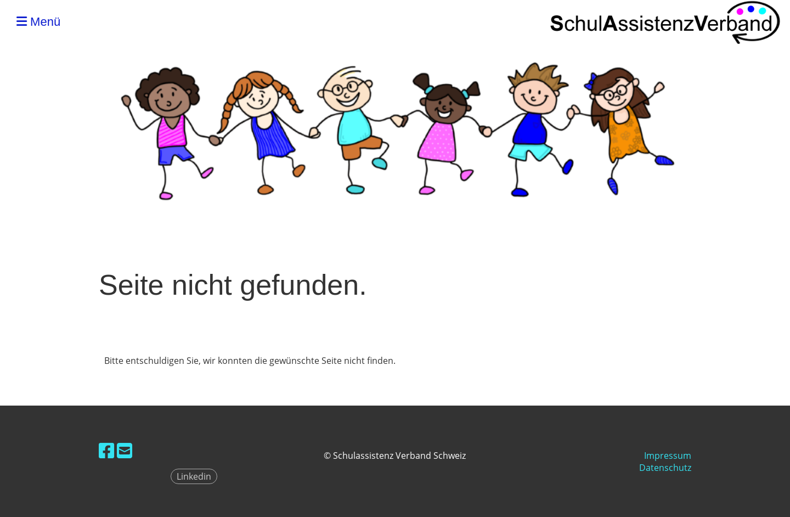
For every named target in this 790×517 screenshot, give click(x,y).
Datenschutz (665, 468)
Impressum (667, 455)
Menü (38, 22)
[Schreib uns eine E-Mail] (124, 450)
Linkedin (194, 476)
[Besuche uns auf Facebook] (106, 450)
